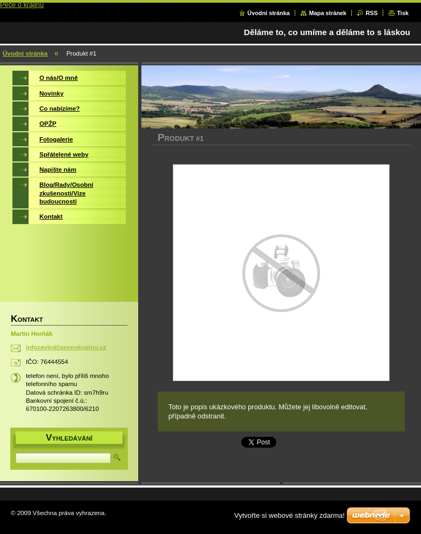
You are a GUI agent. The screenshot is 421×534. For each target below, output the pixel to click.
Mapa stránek (328, 13)
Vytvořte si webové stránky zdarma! (289, 515)
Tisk (403, 13)
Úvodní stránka (268, 13)
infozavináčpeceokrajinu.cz (66, 347)
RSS (371, 13)
